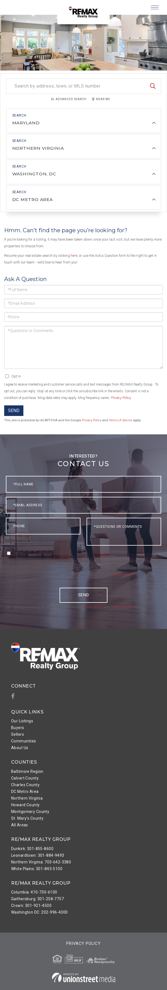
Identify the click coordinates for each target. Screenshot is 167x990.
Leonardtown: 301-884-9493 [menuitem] (37, 855)
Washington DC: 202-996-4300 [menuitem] (39, 912)
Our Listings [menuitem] (22, 721)
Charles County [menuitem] (25, 785)
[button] (153, 86)
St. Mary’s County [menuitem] (27, 818)
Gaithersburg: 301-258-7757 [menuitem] (37, 899)
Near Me (103, 99)
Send (13, 410)
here (74, 255)
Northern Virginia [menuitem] (27, 798)
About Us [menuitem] (19, 747)
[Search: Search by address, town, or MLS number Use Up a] (83, 86)
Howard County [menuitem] (25, 805)
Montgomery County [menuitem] (30, 811)
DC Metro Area (32, 199)
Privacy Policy (121, 398)
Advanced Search (71, 99)
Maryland (26, 122)
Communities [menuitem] (23, 741)
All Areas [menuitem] (19, 825)
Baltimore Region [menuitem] (27, 771)
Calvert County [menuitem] (25, 778)
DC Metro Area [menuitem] (25, 791)
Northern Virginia (38, 148)
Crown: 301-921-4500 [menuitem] (31, 905)
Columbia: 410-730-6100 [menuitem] (34, 892)
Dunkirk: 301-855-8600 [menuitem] (32, 848)
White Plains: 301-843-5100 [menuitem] (36, 868)
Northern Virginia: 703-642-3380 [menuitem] (41, 862)
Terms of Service (120, 420)
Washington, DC (34, 173)
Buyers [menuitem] (17, 727)
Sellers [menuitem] (17, 734)
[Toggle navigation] (155, 7)
